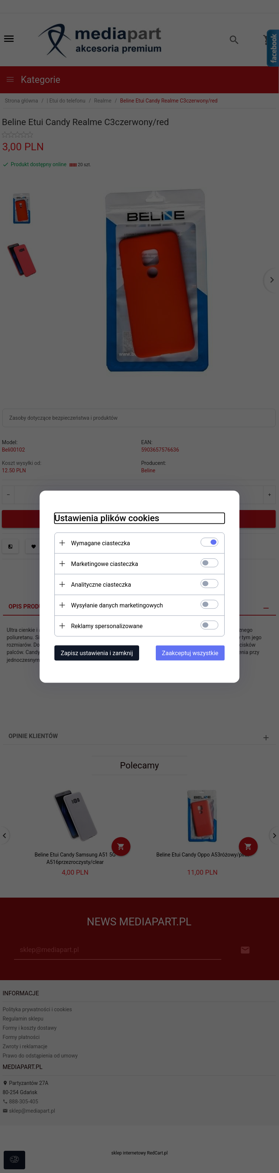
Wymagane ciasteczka (100, 542)
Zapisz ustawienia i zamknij (97, 652)
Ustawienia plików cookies (106, 518)
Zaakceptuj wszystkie (190, 652)
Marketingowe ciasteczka (104, 563)
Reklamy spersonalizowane (106, 625)
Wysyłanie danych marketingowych (117, 605)
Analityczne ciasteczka (101, 584)
